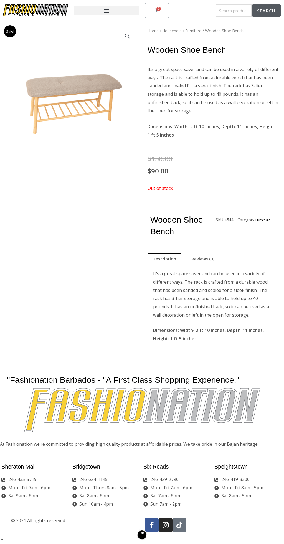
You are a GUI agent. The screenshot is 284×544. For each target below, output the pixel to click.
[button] (106, 10)
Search (266, 10)
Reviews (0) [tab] (206, 259)
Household (172, 30)
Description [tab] (165, 259)
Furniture (194, 30)
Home (153, 30)
